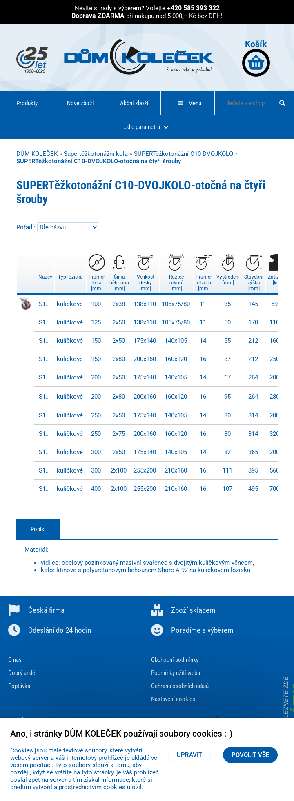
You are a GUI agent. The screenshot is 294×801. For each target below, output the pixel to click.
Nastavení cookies (173, 699)
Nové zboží (80, 103)
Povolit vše (250, 755)
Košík (256, 58)
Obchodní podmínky (174, 659)
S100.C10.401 (46, 489)
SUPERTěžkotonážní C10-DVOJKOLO (183, 154)
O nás (15, 659)
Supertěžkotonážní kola (96, 154)
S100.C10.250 (46, 415)
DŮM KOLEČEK (37, 154)
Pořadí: (26, 227)
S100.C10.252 (46, 433)
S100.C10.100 (46, 304)
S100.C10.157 (46, 359)
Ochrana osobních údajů (180, 686)
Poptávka (19, 686)
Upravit (189, 755)
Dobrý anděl (22, 673)
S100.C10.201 (46, 396)
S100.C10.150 (46, 340)
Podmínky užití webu (175, 673)
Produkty (27, 103)
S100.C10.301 (46, 470)
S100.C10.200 (46, 377)
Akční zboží (134, 103)
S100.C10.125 (46, 322)
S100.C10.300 (46, 452)
